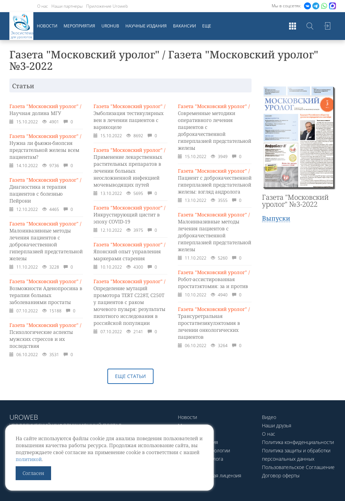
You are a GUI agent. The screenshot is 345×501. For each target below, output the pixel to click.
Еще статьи (130, 376)
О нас (42, 6)
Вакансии (184, 26)
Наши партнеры (67, 6)
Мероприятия (79, 26)
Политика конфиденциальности (298, 442)
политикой (29, 459)
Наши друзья (276, 425)
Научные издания (146, 26)
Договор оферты (280, 475)
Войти (327, 26)
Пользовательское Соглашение (298, 467)
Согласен (33, 473)
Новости (47, 26)
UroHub (110, 26)
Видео (269, 417)
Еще (206, 26)
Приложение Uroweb (107, 6)
